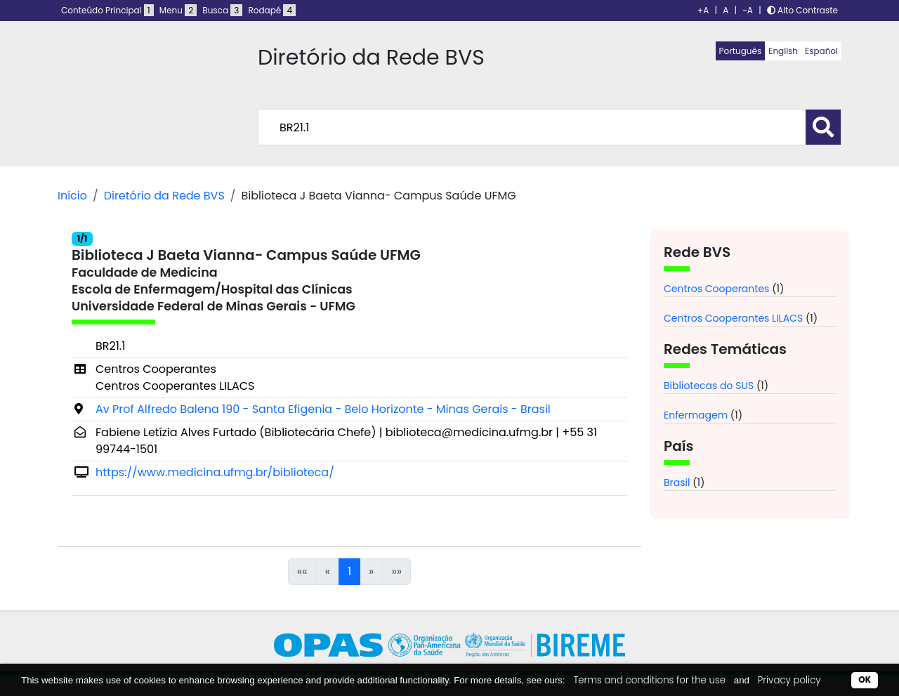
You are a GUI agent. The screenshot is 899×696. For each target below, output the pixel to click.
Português (740, 51)
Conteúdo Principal (107, 10)
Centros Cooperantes (716, 289)
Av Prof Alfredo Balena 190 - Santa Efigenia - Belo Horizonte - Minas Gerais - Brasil (323, 409)
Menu (178, 10)
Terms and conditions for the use (649, 680)
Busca (222, 10)
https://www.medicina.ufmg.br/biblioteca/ (215, 472)
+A (703, 10)
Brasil (677, 482)
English (783, 51)
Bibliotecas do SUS (709, 386)
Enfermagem (696, 415)
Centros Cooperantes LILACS (733, 318)
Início (72, 196)
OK (864, 679)
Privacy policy (789, 680)
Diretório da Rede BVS (164, 196)
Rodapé (272, 10)
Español (821, 51)
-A (747, 10)
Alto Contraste (802, 10)
